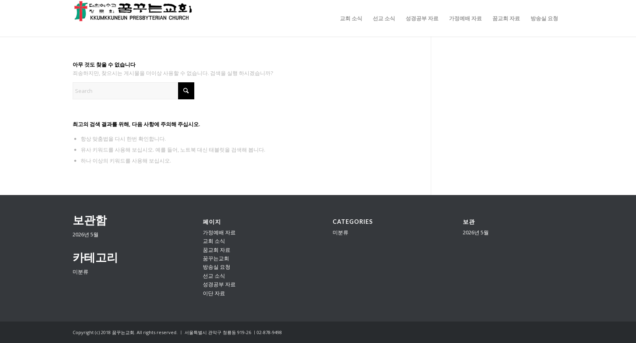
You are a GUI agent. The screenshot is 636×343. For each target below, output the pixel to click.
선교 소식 (214, 275)
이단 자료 (214, 293)
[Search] (133, 90)
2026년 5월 (86, 234)
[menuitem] (351, 18)
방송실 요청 (216, 266)
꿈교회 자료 (216, 249)
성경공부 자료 (219, 284)
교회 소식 (214, 240)
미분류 (80, 271)
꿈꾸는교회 (216, 258)
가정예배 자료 (219, 232)
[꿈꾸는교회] (133, 18)
